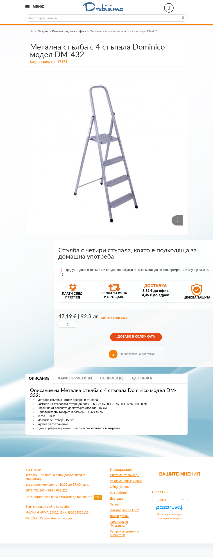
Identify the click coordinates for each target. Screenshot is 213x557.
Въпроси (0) (111, 378)
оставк (117, 498)
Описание (39, 378)
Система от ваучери (124, 475)
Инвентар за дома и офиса (69, 31)
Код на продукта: (43, 61)
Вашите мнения (179, 473)
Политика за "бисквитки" (119, 523)
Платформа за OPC (124, 510)
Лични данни (119, 516)
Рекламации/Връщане (126, 481)
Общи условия (120, 487)
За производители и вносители (124, 533)
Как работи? (119, 492)
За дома (43, 31)
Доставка (142, 378)
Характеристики (75, 378)
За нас (115, 504)
